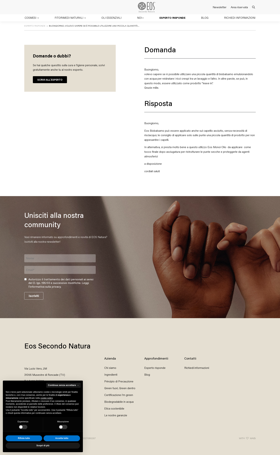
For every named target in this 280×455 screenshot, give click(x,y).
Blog (204, 17)
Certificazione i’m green (118, 395)
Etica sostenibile (114, 408)
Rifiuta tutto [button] (24, 438)
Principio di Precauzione (118, 381)
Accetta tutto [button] (61, 438)
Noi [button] (139, 17)
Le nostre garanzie (115, 415)
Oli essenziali (111, 17)
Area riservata (239, 7)
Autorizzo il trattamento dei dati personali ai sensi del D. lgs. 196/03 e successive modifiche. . (60, 283)
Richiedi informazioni (239, 17)
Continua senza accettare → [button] (63, 385)
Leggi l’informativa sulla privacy (58, 284)
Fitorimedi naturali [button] (69, 17)
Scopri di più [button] (42, 445)
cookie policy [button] (47, 398)
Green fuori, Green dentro (119, 388)
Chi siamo (110, 368)
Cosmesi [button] (31, 17)
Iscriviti (34, 296)
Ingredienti (110, 374)
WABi (253, 438)
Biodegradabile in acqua (119, 401)
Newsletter (219, 7)
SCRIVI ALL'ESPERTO (49, 79)
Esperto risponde (172, 17)
